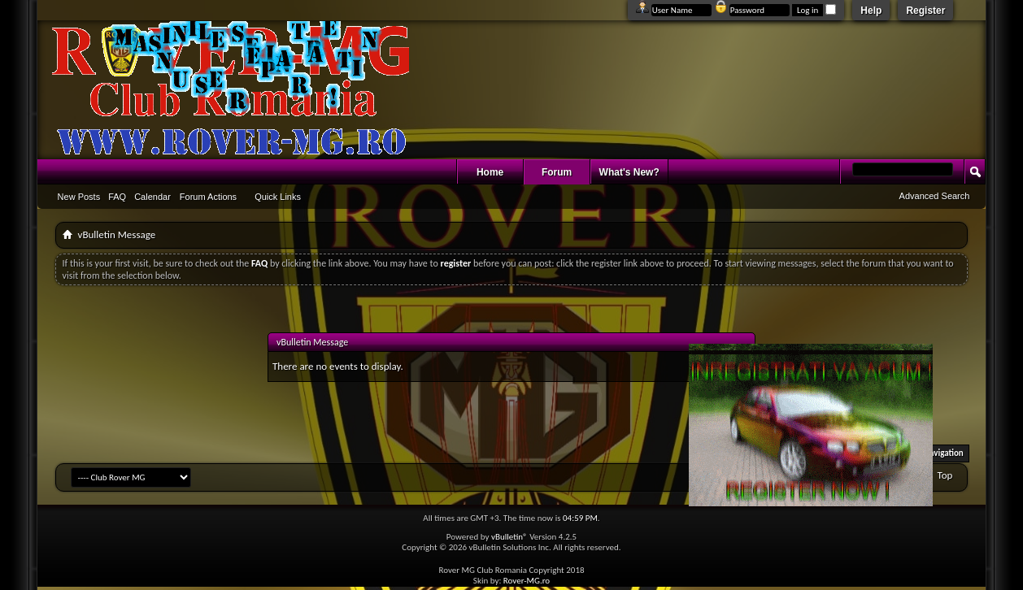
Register (925, 10)
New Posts (79, 197)
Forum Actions (208, 197)
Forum (557, 172)
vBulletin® (509, 536)
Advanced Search (934, 196)
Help (871, 10)
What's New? (629, 172)
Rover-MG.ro (526, 580)
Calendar (152, 197)
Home (490, 172)
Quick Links (278, 197)
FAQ (117, 197)
